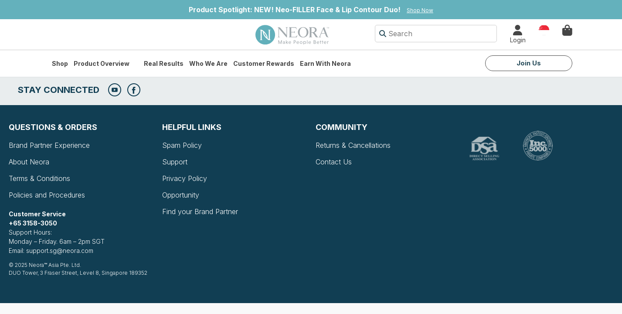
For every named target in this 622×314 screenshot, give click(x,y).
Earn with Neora (325, 63)
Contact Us (334, 161)
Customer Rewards (263, 63)
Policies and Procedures (47, 195)
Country (544, 29)
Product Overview (101, 63)
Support (174, 161)
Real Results (164, 63)
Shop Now (420, 10)
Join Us (529, 63)
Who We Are (208, 63)
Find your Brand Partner (200, 211)
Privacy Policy (184, 178)
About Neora (29, 161)
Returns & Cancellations (353, 145)
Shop (60, 63)
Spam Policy (182, 145)
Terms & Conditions (39, 178)
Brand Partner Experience (49, 145)
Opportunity (180, 195)
